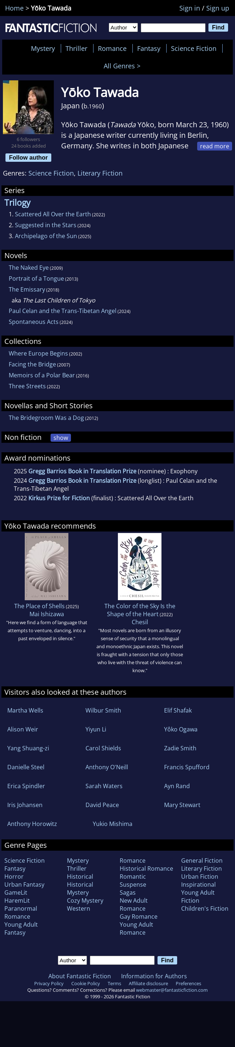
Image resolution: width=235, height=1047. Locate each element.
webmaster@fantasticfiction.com (172, 990)
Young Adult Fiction (198, 896)
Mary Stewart (182, 805)
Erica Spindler (26, 786)
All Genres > (124, 65)
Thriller (76, 48)
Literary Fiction (100, 173)
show (60, 438)
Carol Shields (103, 748)
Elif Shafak (178, 710)
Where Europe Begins (38, 353)
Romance (112, 48)
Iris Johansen (25, 805)
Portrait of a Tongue (36, 278)
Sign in (189, 8)
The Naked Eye (29, 268)
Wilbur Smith (103, 710)
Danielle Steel (25, 767)
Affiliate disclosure (148, 983)
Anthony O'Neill (106, 767)
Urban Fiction (199, 876)
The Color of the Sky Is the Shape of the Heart (139, 610)
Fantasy (148, 48)
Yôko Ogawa (181, 729)
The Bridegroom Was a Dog (46, 418)
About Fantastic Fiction (79, 976)
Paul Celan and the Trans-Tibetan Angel (62, 311)
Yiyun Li (95, 729)
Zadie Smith (180, 748)
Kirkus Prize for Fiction (59, 498)
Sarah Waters (104, 786)
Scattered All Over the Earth (53, 214)
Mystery (43, 48)
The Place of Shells (39, 606)
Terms (114, 983)
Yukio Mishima (112, 824)
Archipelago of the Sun (46, 236)
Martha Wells (25, 710)
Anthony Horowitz (32, 824)
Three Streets (27, 386)
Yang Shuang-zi (28, 748)
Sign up (217, 8)
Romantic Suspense (133, 880)
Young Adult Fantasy (21, 928)
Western (78, 908)
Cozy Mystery (85, 900)
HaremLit (17, 900)
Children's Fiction (204, 908)
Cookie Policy (85, 983)
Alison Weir (22, 729)
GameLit (15, 892)
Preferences (188, 983)
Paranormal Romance (20, 912)
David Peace (102, 805)
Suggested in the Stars (45, 225)
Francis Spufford (187, 767)
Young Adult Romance (136, 928)
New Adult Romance (134, 904)
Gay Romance (139, 916)
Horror (14, 876)
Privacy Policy (49, 983)
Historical (80, 876)
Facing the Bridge (32, 364)
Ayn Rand (177, 786)
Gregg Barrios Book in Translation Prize (82, 471)
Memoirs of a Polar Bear (42, 375)
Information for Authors (154, 976)
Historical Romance (146, 868)
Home (14, 8)
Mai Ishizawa (46, 614)
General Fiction (202, 861)
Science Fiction (193, 48)
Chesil (140, 622)
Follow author (28, 157)
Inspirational (198, 884)
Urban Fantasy (24, 884)
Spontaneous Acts (34, 322)
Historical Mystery (80, 888)
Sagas (128, 892)
